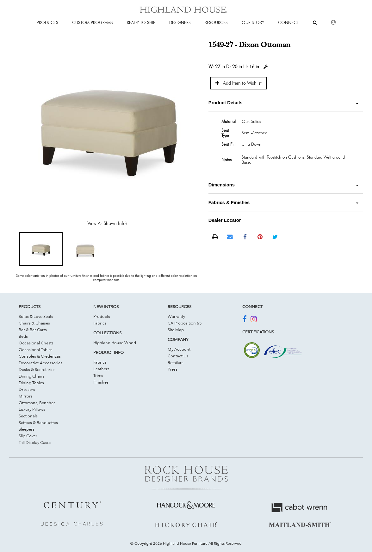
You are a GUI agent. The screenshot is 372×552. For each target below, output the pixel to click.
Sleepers (26, 429)
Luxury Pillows (32, 409)
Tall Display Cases (35, 442)
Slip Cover (28, 435)
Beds (23, 336)
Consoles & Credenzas (40, 356)
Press (172, 369)
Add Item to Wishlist (238, 83)
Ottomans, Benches (37, 402)
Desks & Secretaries (37, 369)
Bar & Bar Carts (33, 329)
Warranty (176, 316)
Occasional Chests (36, 342)
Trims (98, 375)
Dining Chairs (31, 376)
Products (101, 316)
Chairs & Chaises (34, 322)
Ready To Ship (141, 22)
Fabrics (100, 322)
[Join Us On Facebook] (244, 320)
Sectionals (28, 415)
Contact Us (178, 355)
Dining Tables (31, 382)
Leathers (101, 368)
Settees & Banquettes (38, 422)
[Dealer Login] (333, 22)
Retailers (175, 362)
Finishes (100, 382)
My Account (179, 349)
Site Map (176, 329)
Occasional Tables (36, 349)
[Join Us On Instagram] (254, 320)
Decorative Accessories (40, 362)
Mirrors (26, 395)
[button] (41, 249)
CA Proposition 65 (185, 322)
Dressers (27, 389)
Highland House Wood (114, 342)
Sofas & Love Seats (36, 316)
